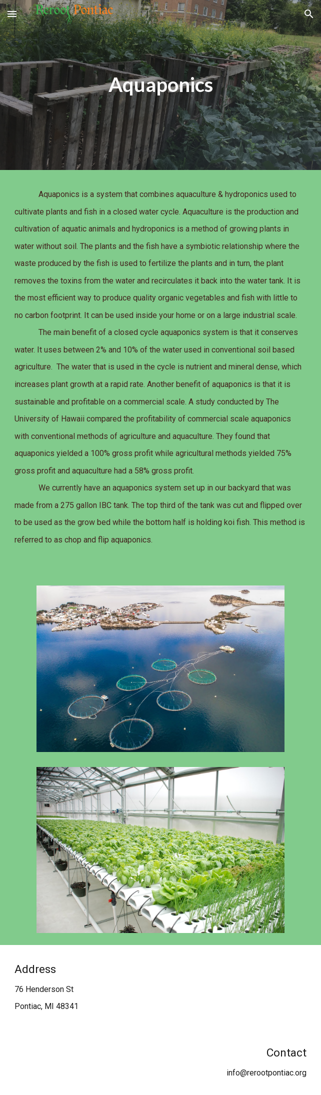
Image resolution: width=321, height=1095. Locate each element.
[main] (160, 84)
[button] (12, 14)
